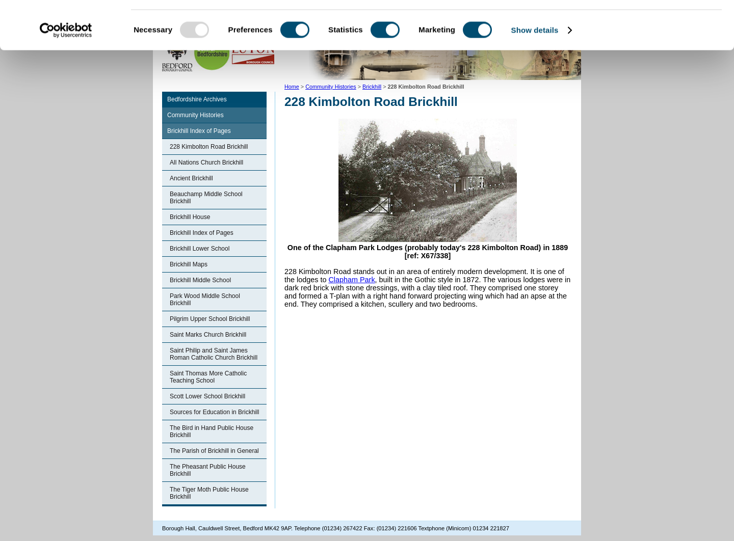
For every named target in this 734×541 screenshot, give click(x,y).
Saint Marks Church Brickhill (208, 334)
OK (649, 25)
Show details (535, 78)
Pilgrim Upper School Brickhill (210, 318)
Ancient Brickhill (191, 178)
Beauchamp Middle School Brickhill (206, 198)
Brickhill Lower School (199, 248)
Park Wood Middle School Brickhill (205, 299)
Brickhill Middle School (200, 280)
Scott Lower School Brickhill (207, 396)
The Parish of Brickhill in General (214, 450)
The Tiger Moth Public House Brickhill (209, 493)
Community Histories (195, 115)
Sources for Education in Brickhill (214, 412)
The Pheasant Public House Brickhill (208, 470)
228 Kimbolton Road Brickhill (209, 146)
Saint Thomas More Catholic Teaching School (208, 377)
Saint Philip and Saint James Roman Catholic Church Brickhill (213, 354)
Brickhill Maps (188, 264)
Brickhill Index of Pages (199, 130)
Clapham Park (351, 280)
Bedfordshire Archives (197, 99)
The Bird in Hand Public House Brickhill (211, 431)
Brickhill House (190, 217)
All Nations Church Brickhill (206, 162)
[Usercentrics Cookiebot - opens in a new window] (66, 78)
